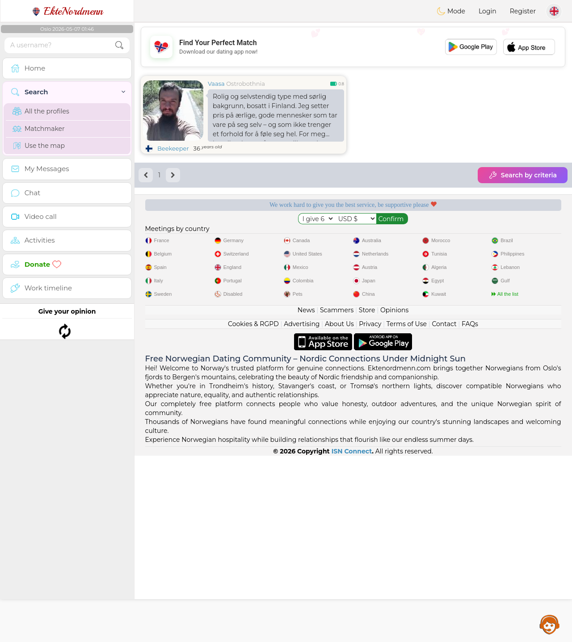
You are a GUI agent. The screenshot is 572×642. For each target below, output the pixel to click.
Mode (451, 11)
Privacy (370, 510)
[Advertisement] (353, 47)
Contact (444, 510)
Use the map (39, 145)
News (306, 496)
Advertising (302, 510)
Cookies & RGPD (253, 510)
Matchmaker (39, 128)
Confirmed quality (408, 235)
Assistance (549, 624)
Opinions (394, 496)
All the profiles (41, 111)
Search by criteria (522, 175)
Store (367, 496)
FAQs (470, 510)
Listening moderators (297, 235)
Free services (187, 235)
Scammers (336, 496)
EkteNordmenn (67, 11)
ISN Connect (352, 638)
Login (487, 11)
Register (523, 11)
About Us (339, 510)
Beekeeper (173, 148)
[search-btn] (119, 45)
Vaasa (216, 83)
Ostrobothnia (245, 83)
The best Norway (519, 235)
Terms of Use (407, 510)
